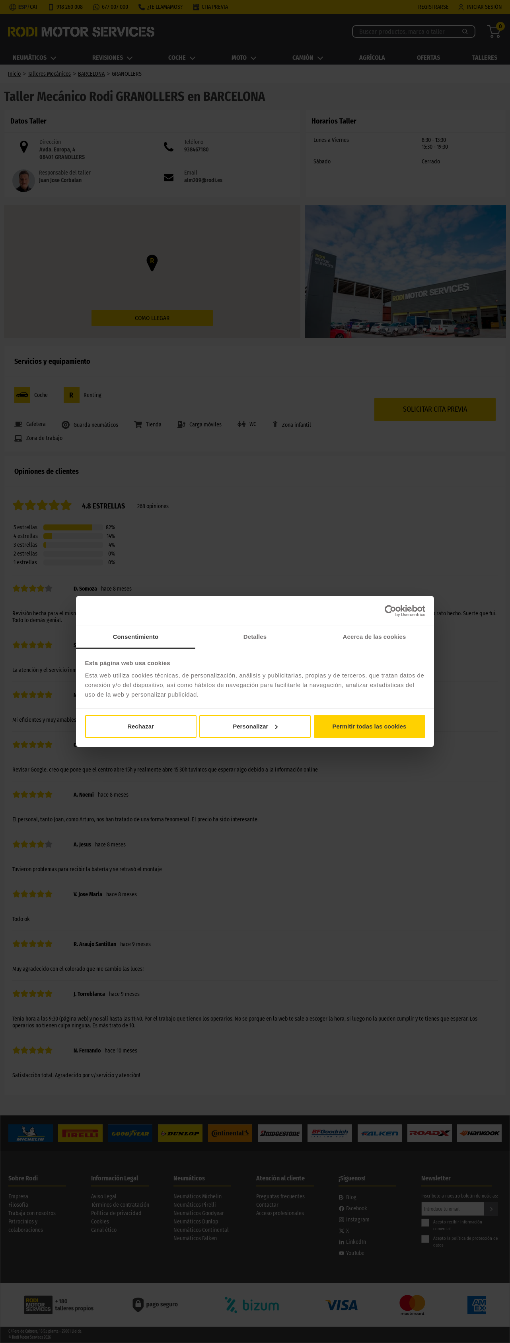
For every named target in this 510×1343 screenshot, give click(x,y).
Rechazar (140, 726)
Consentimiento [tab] (136, 636)
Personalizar (255, 726)
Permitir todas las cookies (370, 726)
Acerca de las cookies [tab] (374, 636)
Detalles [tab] (255, 636)
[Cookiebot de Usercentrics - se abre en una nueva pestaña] (390, 611)
